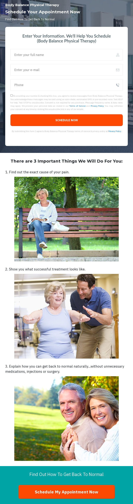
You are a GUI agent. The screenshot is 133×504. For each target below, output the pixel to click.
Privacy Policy (97, 106)
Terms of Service (77, 106)
